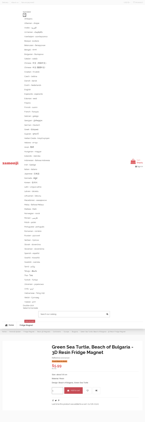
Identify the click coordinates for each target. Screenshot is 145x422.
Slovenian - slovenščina (34, 249)
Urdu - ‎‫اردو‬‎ (28, 289)
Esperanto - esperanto (33, 94)
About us (15, 2)
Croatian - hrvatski (32, 72)
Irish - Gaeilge (30, 165)
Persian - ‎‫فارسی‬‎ (31, 218)
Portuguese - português (34, 227)
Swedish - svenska (32, 262)
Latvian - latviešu (31, 191)
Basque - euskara (31, 41)
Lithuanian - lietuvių (32, 196)
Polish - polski (30, 222)
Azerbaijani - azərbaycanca (35, 36)
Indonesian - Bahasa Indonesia (37, 160)
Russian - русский (32, 235)
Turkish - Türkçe (31, 280)
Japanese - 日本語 (31, 174)
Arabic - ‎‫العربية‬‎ (30, 28)
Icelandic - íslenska (32, 156)
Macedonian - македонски (35, 200)
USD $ (127, 2)
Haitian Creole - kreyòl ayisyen (37, 138)
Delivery (5, 2)
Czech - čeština (30, 76)
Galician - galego (31, 116)
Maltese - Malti (30, 209)
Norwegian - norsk (32, 213)
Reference (56, 358)
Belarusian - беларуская (34, 45)
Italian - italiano (30, 169)
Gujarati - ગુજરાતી (31, 134)
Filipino (27, 103)
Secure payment (27, 2)
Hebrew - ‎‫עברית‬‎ (31, 143)
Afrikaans (28, 19)
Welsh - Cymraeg (31, 297)
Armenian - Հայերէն (33, 32)
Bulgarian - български (33, 54)
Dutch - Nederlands (32, 85)
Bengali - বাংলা (30, 50)
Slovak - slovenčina (32, 244)
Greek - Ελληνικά (31, 129)
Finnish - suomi (30, 107)
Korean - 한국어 (30, 182)
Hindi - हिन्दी (29, 147)
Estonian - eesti (30, 98)
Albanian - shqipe (31, 23)
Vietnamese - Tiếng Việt (34, 293)
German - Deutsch (32, 125)
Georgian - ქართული (33, 120)
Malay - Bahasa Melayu (34, 205)
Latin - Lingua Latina (32, 187)
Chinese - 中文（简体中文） (35, 63)
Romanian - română (32, 231)
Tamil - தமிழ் (29, 267)
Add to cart (73, 390)
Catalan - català (30, 59)
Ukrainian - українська (34, 284)
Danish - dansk (30, 81)
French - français (31, 112)
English (27, 90)
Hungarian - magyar (32, 152)
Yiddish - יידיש (30, 302)
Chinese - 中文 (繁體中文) (34, 67)
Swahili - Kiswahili (32, 258)
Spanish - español (31, 253)
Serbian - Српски (31, 240)
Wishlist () (138, 2)
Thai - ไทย (28, 275)
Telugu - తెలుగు (30, 271)
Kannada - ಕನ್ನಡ (30, 178)
